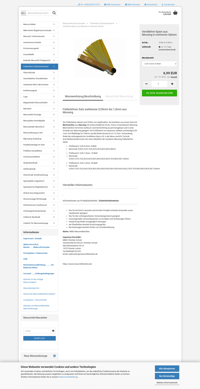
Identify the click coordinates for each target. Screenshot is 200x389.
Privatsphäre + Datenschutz (35, 253)
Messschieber (29, 24)
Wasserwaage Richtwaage (34, 199)
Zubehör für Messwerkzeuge (35, 223)
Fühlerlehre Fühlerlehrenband (35, 66)
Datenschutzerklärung (68, 377)
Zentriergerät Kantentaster (34, 211)
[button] (150, 4)
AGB (25, 259)
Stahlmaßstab (29, 169)
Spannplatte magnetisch (33, 181)
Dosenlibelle (28, 54)
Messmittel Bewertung (119, 96)
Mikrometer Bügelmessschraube (37, 30)
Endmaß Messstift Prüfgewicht (36, 60)
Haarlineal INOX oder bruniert (35, 84)
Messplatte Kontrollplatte (34, 121)
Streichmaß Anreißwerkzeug (35, 175)
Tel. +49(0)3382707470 (89, 5)
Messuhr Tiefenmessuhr (34, 36)
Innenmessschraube (32, 42)
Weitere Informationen (167, 382)
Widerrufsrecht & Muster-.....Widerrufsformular (36, 245)
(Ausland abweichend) (167, 50)
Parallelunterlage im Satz (34, 145)
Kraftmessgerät (30, 90)
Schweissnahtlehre (31, 157)
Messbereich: (148, 58)
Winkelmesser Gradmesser (35, 205)
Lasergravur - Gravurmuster (35, 300)
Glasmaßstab (29, 72)
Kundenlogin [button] (168, 5)
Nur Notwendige (167, 376)
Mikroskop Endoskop (32, 139)
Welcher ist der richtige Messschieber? (33, 280)
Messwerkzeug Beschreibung (83, 96)
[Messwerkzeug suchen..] (23, 13)
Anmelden (39, 338)
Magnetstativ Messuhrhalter (35, 102)
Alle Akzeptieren (167, 368)
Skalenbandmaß (30, 163)
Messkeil (27, 108)
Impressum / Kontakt (32, 238)
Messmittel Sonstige (32, 114)
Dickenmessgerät (31, 48)
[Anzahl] (159, 84)
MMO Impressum (112, 5)
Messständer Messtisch (33, 127)
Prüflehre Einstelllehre (32, 151)
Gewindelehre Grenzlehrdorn (35, 78)
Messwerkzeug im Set (32, 133)
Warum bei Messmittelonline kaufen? (39, 294)
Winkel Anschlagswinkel (33, 193)
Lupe (25, 96)
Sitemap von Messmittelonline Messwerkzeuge (36, 307)
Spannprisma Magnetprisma (35, 187)
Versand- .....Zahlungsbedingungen (38, 273)
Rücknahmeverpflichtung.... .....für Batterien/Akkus (38, 266)
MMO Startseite (132, 5)
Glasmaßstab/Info (31, 288)
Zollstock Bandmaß (31, 217)
